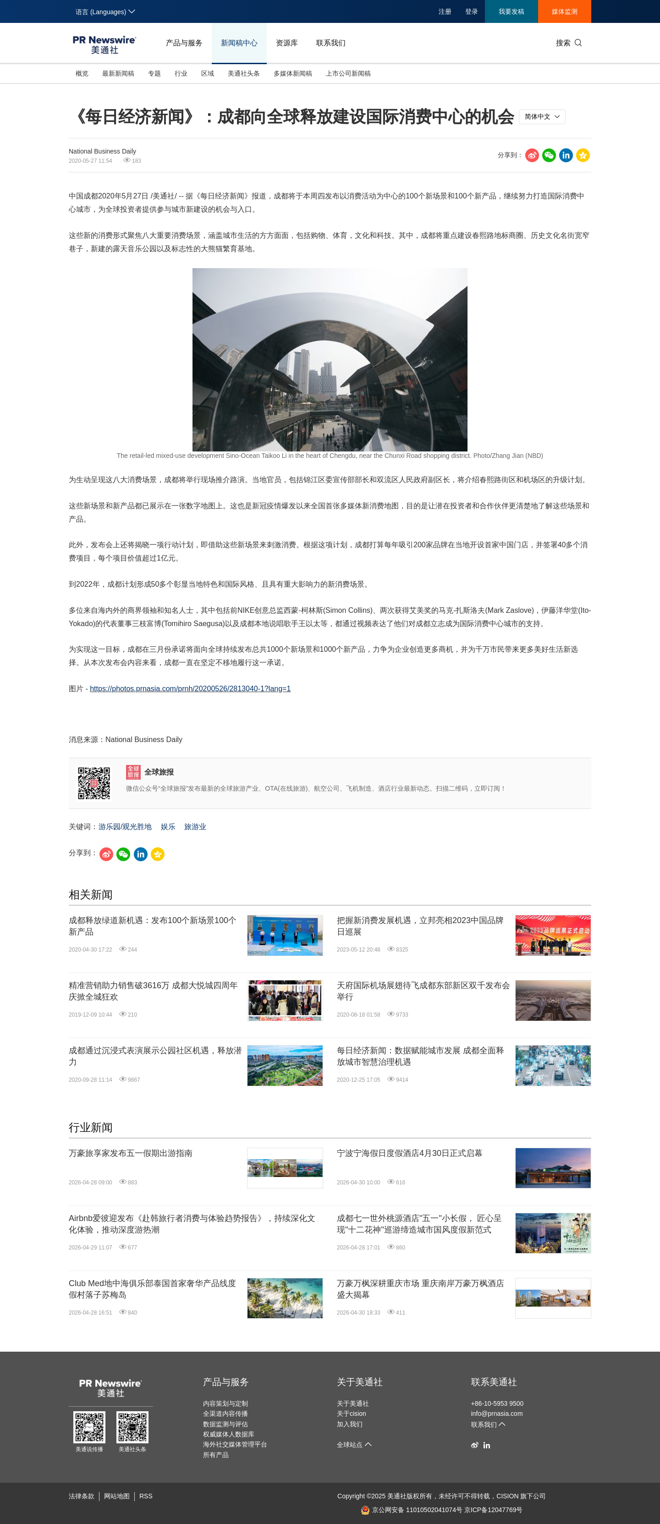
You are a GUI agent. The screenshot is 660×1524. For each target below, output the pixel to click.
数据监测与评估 (225, 1424)
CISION (507, 1496)
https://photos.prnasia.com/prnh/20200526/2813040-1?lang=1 (190, 689)
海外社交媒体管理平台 (235, 1444)
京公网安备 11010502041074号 (411, 1509)
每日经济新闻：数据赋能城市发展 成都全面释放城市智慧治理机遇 (420, 1056)
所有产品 (216, 1454)
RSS (146, 1496)
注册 (445, 11)
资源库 (287, 43)
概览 (82, 73)
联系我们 (331, 43)
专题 (154, 73)
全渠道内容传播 (225, 1413)
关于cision (351, 1413)
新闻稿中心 (239, 43)
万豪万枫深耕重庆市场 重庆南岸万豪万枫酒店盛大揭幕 (420, 1289)
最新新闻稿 (118, 73)
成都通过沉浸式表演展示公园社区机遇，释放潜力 (155, 1056)
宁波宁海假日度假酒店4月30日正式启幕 (410, 1153)
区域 (207, 73)
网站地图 (117, 1496)
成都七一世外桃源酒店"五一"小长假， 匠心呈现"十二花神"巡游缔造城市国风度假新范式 (419, 1224)
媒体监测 (565, 11)
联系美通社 (494, 1382)
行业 (181, 73)
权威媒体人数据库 (228, 1434)
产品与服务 (184, 43)
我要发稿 (511, 11)
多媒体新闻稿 (293, 73)
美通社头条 (244, 73)
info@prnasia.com (497, 1413)
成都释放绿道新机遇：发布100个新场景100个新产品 (152, 926)
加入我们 (350, 1424)
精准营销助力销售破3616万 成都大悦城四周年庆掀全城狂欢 (153, 991)
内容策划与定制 (225, 1403)
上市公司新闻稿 (348, 73)
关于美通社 (360, 1382)
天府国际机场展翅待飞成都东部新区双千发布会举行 (423, 991)
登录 (471, 11)
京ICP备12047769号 (493, 1509)
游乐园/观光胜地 (125, 827)
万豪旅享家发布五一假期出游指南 (130, 1153)
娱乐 (168, 827)
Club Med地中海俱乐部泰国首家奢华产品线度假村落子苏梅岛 (152, 1289)
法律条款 (81, 1496)
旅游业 (195, 827)
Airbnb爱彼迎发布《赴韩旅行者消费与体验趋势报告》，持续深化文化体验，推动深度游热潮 (192, 1224)
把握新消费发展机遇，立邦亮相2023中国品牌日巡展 (420, 926)
